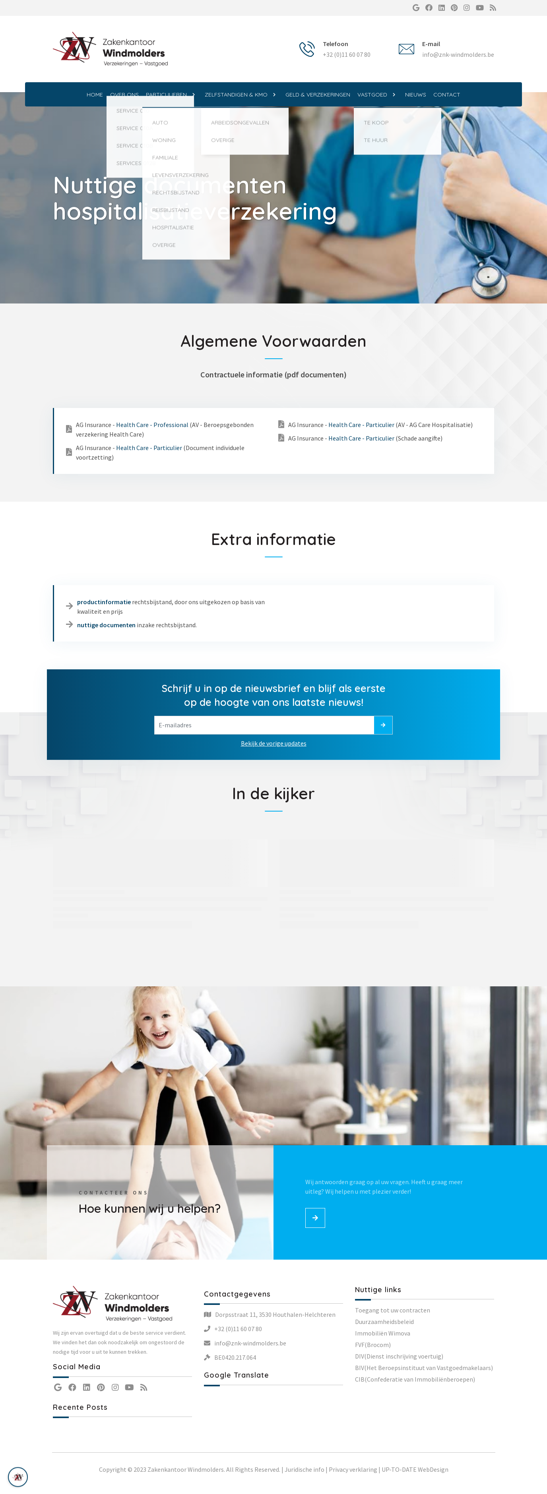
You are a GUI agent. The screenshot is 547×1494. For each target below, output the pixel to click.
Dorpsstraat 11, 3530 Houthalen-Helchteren (275, 1314)
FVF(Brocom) (373, 1345)
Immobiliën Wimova (382, 1333)
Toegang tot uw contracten (392, 1310)
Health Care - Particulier (149, 448)
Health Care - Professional (152, 425)
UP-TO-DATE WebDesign (415, 1469)
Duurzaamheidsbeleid (384, 1322)
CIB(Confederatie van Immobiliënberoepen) (415, 1379)
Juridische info (304, 1469)
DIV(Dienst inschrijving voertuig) (399, 1356)
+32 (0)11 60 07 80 (346, 54)
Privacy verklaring (353, 1469)
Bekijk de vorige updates (273, 743)
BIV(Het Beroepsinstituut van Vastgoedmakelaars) (424, 1368)
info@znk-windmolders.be (458, 54)
